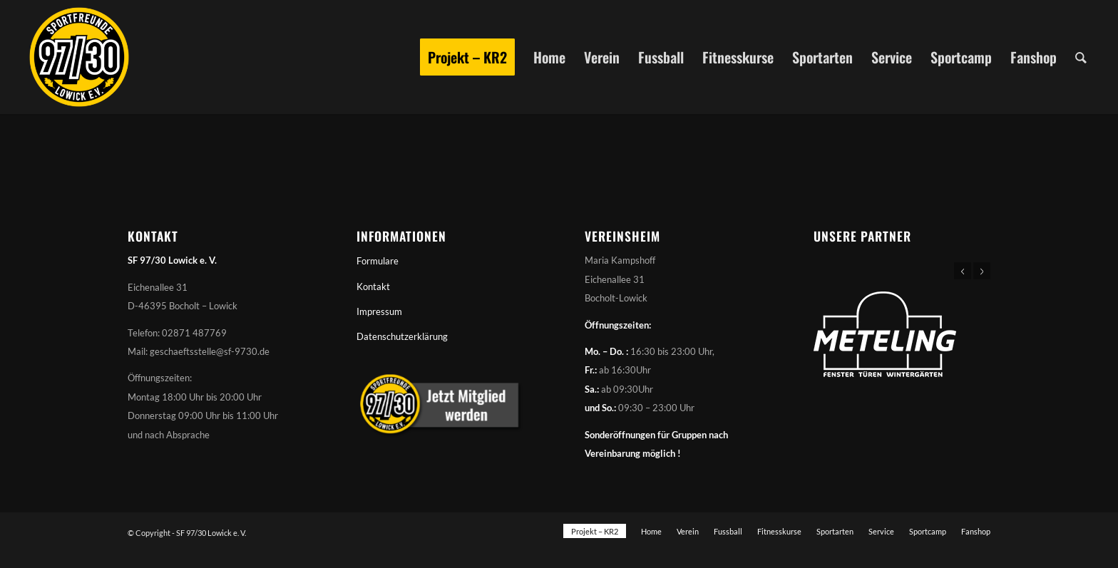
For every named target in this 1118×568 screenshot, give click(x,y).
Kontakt (373, 286)
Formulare (378, 261)
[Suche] (1081, 57)
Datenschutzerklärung (402, 336)
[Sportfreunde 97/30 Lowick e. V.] (79, 57)
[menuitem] (467, 57)
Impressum (379, 311)
